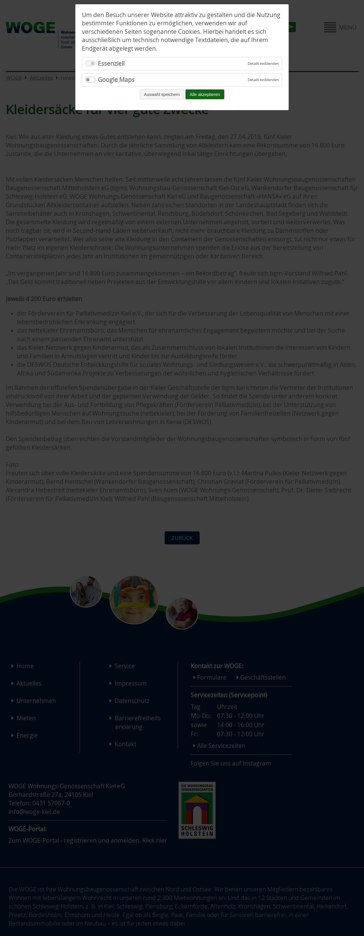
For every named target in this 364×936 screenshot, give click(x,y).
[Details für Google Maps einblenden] (263, 79)
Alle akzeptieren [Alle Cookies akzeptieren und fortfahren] (205, 94)
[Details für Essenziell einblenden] (263, 63)
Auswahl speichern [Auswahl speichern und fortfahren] (162, 94)
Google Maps (116, 80)
